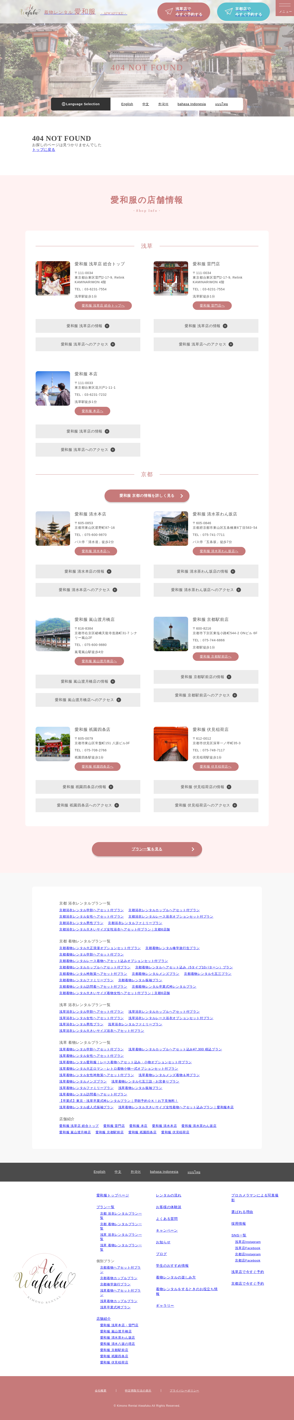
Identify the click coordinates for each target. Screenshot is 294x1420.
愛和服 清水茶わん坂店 (199, 1126)
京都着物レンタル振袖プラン (140, 980)
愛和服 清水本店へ (96, 551)
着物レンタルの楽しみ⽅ (176, 1277)
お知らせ (163, 1242)
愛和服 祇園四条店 (142, 1132)
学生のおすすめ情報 (172, 1265)
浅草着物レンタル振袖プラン (140, 1088)
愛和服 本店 (138, 1126)
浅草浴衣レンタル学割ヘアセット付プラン (91, 1011)
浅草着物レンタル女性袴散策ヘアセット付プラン (96, 1075)
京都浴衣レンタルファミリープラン (135, 923)
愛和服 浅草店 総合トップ (79, 1126)
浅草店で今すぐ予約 (247, 1272)
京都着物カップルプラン (119, 1278)
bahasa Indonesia (192, 104)
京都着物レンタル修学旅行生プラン (172, 948)
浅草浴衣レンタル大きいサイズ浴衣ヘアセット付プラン (101, 1030)
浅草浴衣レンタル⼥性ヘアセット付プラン (91, 1018)
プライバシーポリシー (184, 1390)
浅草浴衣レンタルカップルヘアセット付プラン (164, 1011)
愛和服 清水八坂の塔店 (117, 1344)
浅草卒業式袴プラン (115, 1307)
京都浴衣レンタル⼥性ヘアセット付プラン (91, 916)
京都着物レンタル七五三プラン (208, 974)
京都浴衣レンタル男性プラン (81, 923)
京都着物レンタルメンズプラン (155, 974)
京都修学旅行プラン (115, 1284)
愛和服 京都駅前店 (110, 1132)
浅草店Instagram (248, 1242)
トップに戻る (43, 150)
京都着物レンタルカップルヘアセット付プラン (95, 967)
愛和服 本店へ (92, 411)
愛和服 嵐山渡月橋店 (75, 1132)
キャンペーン (167, 1230)
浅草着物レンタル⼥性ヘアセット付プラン (91, 1056)
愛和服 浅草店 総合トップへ (103, 305)
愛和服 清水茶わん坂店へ (219, 551)
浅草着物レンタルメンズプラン (83, 1081)
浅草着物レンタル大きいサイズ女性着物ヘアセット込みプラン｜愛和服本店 (176, 1107)
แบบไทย (221, 104)
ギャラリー (165, 1305)
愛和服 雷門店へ (212, 305)
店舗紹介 (103, 1319)
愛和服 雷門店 (114, 1126)
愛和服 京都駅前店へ (216, 656)
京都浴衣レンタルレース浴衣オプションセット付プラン (170, 916)
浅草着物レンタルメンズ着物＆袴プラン (169, 1075)
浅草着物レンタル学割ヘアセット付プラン (91, 1049)
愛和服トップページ (112, 1195)
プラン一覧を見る (147, 849)
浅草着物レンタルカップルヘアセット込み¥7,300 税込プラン (175, 1049)
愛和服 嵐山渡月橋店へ (99, 661)
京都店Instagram (248, 1254)
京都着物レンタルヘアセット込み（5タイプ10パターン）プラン (184, 967)
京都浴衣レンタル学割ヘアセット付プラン (91, 910)
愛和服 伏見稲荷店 (175, 1132)
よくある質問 (167, 1219)
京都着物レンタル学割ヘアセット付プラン (91, 954)
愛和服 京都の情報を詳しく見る (147, 496)
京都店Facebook (247, 1260)
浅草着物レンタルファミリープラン (86, 1088)
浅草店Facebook (247, 1248)
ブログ (161, 1254)
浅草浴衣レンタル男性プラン (81, 1024)
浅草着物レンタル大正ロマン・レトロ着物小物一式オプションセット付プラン (118, 1068)
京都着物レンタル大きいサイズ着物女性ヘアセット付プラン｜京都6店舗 (114, 993)
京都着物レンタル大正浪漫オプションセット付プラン (100, 948)
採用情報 (238, 1223)
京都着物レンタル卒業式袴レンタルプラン (164, 986)
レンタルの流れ (168, 1195)
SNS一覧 (238, 1235)
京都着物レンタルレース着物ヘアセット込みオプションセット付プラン (113, 961)
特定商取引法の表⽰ (138, 1390)
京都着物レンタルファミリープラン (86, 980)
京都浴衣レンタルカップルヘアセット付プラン (164, 910)
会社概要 (101, 1390)
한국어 (163, 104)
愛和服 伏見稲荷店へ (216, 766)
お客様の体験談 (168, 1207)
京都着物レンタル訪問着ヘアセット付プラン (93, 986)
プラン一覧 (105, 1207)
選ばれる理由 (242, 1212)
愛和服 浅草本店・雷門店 (119, 1325)
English (127, 104)
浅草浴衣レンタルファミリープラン (135, 1024)
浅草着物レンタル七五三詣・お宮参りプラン (145, 1081)
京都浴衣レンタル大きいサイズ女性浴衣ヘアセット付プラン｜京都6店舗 (114, 929)
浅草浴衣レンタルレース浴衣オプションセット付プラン (170, 1018)
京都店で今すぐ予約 (247, 1283)
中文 (145, 104)
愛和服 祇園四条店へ (97, 766)
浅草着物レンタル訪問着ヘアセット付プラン (93, 1094)
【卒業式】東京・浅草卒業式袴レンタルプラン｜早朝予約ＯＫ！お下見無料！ (118, 1101)
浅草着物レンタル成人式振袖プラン (86, 1107)
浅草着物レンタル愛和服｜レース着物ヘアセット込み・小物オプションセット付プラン (125, 1062)
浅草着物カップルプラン (119, 1301)
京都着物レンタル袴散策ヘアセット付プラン (93, 974)
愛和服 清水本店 (164, 1126)
